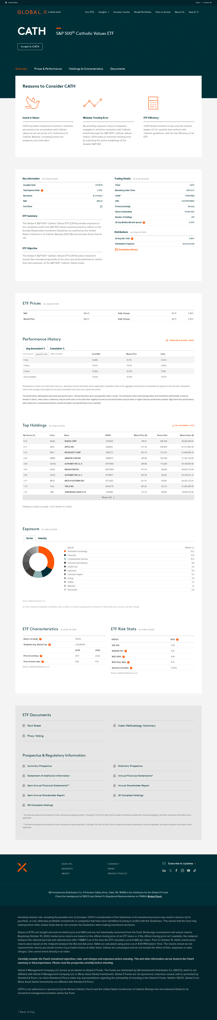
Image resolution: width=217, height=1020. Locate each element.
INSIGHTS (67, 868)
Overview (21, 68)
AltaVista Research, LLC (37, 601)
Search (192, 12)
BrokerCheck (155, 896)
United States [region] (13, 3)
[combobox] (42, 354)
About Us (179, 12)
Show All (109, 498)
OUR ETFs (67, 864)
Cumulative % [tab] (57, 348)
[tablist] (108, 349)
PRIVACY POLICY (117, 873)
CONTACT (113, 864)
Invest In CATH (30, 46)
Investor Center (121, 12)
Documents (117, 68)
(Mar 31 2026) (57, 354)
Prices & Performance (48, 68)
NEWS (111, 868)
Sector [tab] (29, 538)
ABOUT (66, 873)
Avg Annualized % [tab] (35, 348)
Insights (104, 12)
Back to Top (27, 1011)
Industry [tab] (42, 538)
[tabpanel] (108, 365)
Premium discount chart (180, 340)
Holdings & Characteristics (86, 68)
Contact (206, 3)
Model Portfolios (142, 12)
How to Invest (163, 12)
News (198, 3)
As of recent (28, 354)
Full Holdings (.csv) (184, 425)
